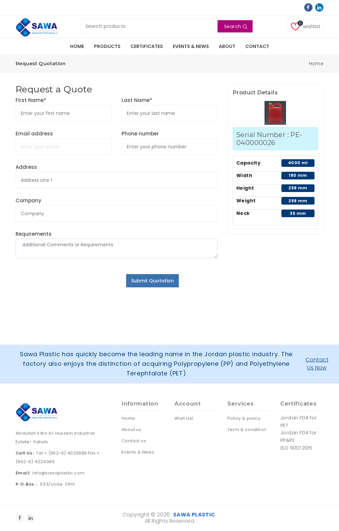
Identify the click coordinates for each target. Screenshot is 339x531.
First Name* (31, 100)
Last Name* (136, 100)
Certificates (146, 46)
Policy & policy (243, 418)
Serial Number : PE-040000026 (269, 139)
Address (26, 167)
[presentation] (66, 287)
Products (107, 46)
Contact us (133, 441)
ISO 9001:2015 (296, 448)
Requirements (34, 233)
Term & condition (246, 429)
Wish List (183, 418)
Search (236, 26)
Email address (34, 133)
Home (77, 46)
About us (131, 429)
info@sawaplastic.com (58, 473)
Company (28, 200)
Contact (257, 46)
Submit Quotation (152, 280)
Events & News (191, 46)
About (227, 46)
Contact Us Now (317, 363)
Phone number (140, 133)
